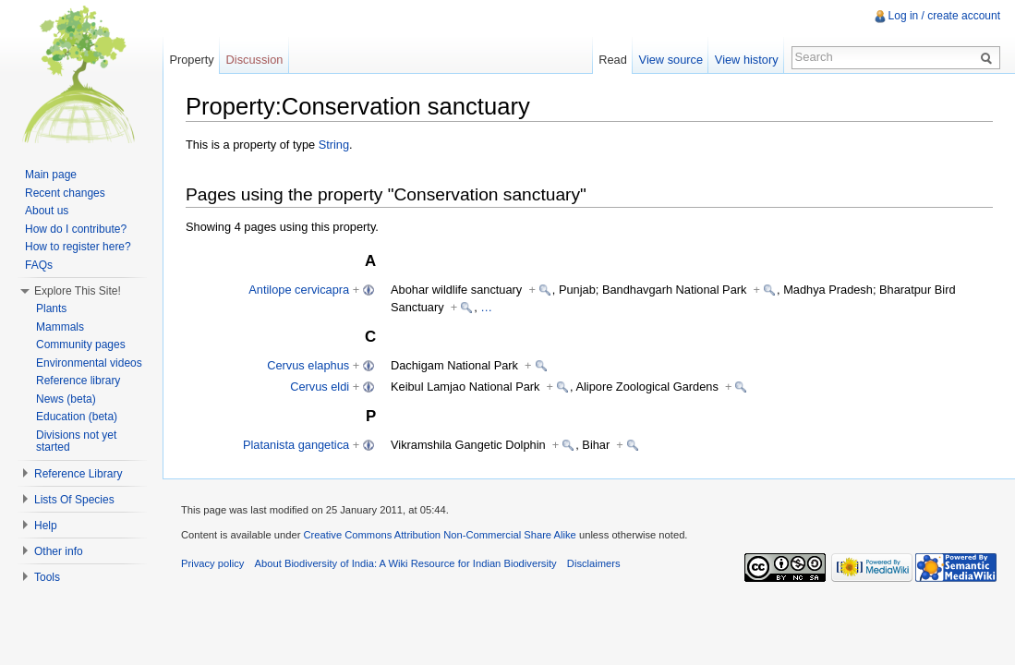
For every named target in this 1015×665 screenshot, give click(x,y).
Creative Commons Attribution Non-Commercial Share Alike (439, 534)
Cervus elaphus (308, 365)
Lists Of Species (74, 499)
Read (612, 59)
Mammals (60, 326)
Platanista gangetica (296, 445)
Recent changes (65, 193)
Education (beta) (76, 416)
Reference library (78, 380)
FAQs (39, 265)
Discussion (255, 59)
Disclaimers (594, 563)
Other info (58, 551)
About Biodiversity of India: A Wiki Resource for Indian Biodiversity (406, 563)
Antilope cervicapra (298, 289)
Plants (51, 308)
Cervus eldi (319, 386)
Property (191, 59)
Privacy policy (212, 563)
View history (747, 59)
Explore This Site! (77, 290)
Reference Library (78, 473)
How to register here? (78, 246)
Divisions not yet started (76, 441)
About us (46, 210)
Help (45, 525)
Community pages (81, 344)
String (334, 144)
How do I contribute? (76, 229)
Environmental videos (89, 363)
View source (671, 59)
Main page (51, 174)
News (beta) (66, 399)
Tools (47, 577)
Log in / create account (944, 15)
